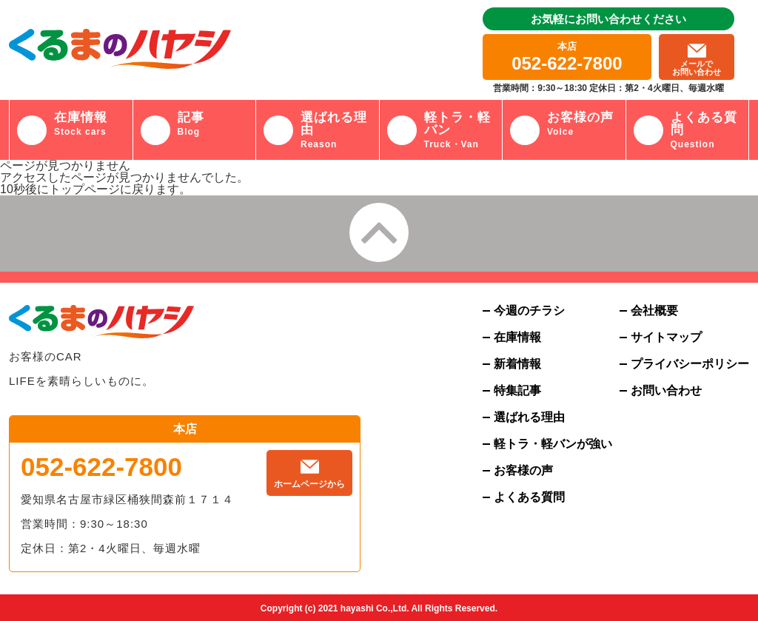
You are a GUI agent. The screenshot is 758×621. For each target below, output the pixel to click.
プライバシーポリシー (690, 364)
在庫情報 (517, 337)
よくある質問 (529, 497)
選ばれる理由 (529, 417)
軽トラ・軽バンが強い (553, 444)
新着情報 (517, 364)
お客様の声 (523, 471)
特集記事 (517, 391)
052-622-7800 (101, 467)
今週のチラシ (529, 311)
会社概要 (654, 311)
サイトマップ (666, 337)
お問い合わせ (666, 391)
